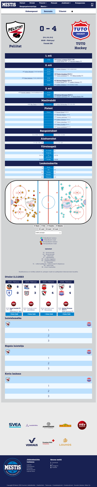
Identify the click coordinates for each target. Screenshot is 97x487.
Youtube (54, 467)
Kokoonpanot (31, 11)
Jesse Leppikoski (62, 76)
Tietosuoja (48, 485)
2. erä (48, 229)
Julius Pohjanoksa (62, 104)
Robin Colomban (62, 74)
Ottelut (32, 3)
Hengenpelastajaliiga (28, 7)
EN (92, 6)
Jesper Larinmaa (62, 60)
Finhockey (30, 468)
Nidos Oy (87, 485)
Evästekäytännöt (58, 485)
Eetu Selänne (28, 78)
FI (92, 4)
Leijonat (29, 465)
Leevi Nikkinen (31, 310)
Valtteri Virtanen (61, 69)
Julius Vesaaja (29, 71)
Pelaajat (54, 3)
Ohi (43, 226)
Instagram (55, 466)
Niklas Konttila (77, 76)
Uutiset (22, 3)
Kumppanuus (80, 3)
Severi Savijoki (14, 308)
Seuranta (48, 11)
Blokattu (59, 226)
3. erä (55, 229)
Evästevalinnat (68, 485)
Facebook (55, 462)
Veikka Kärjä (13, 311)
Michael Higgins (75, 61)
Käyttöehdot (40, 485)
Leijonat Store (31, 471)
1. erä (41, 229)
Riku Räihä (34, 104)
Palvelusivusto (31, 469)
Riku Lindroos (48, 310)
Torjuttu (50, 226)
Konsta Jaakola (25, 92)
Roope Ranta (60, 61)
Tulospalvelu (30, 466)
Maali (36, 226)
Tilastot (62, 11)
